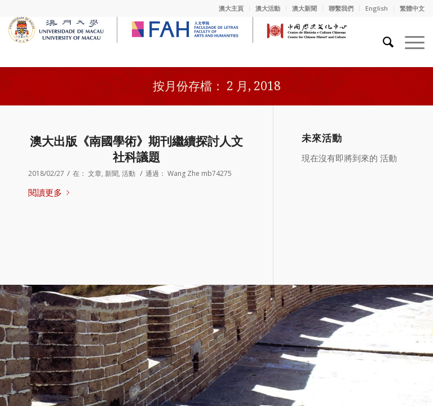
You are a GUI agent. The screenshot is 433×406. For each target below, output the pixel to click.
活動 (128, 173)
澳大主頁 (231, 8)
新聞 (111, 173)
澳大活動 (267, 8)
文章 (94, 173)
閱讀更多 (51, 192)
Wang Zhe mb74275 (199, 173)
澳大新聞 (304, 8)
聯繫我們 (341, 8)
